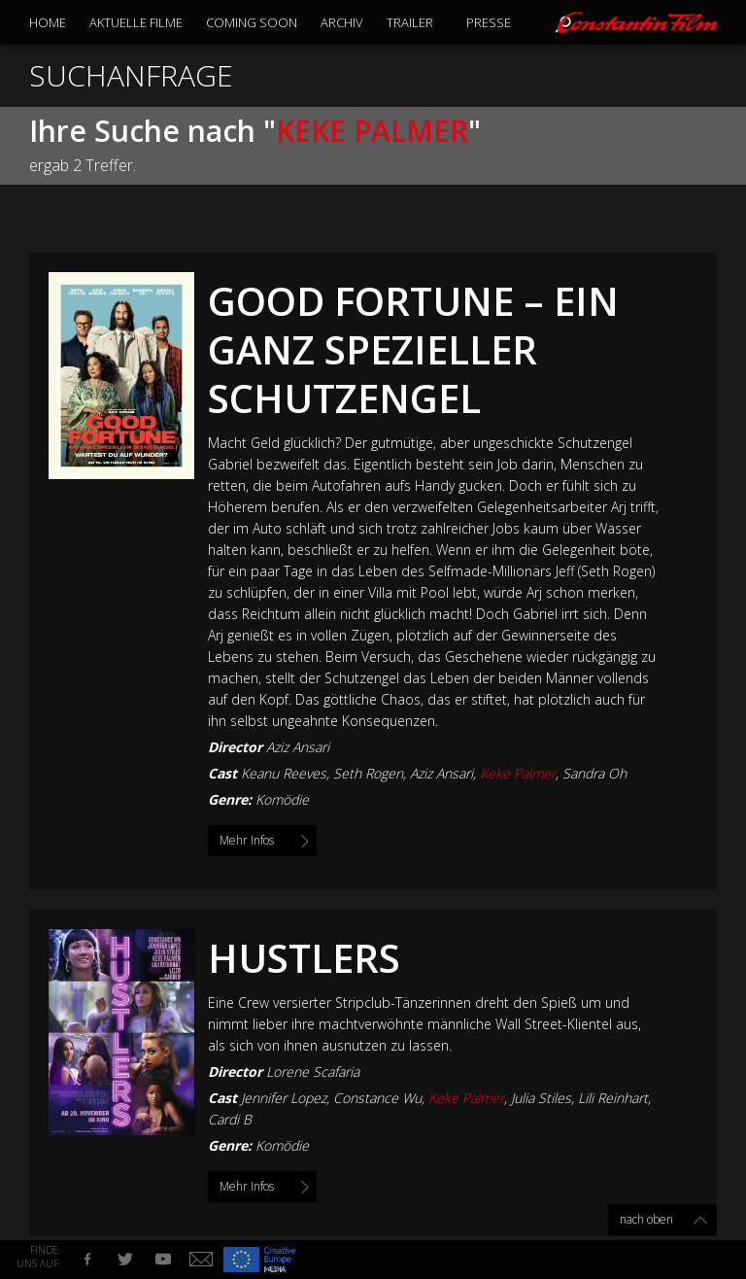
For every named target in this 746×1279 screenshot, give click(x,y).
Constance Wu (377, 1098)
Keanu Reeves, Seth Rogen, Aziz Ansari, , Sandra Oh (434, 773)
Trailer (410, 22)
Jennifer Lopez (283, 1098)
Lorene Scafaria (312, 1071)
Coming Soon (251, 22)
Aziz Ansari (297, 747)
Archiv (342, 22)
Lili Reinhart (613, 1098)
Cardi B (230, 1119)
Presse (488, 22)
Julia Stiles (541, 1098)
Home (47, 22)
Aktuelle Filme (136, 22)
